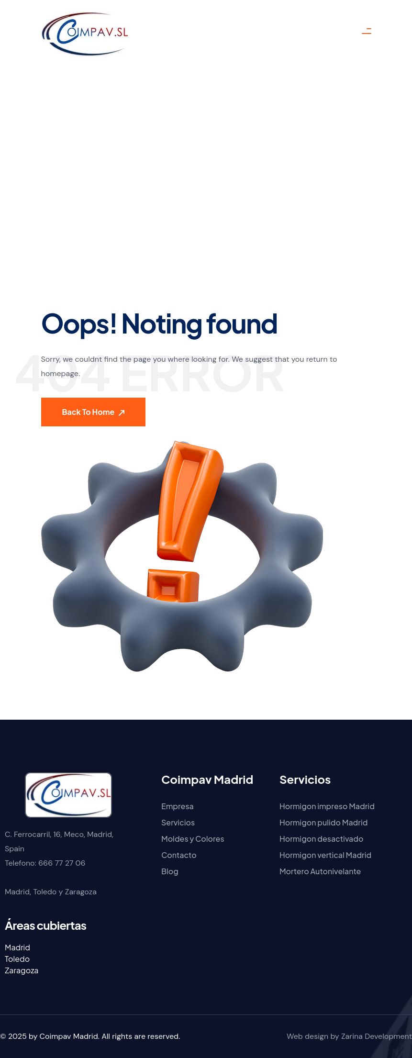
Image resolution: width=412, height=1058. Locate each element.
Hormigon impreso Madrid (327, 806)
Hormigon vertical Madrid (325, 855)
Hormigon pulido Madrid (323, 822)
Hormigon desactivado (321, 839)
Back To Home (93, 412)
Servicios (178, 822)
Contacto (179, 855)
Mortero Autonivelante (320, 871)
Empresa (177, 806)
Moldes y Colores (192, 839)
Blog (169, 871)
